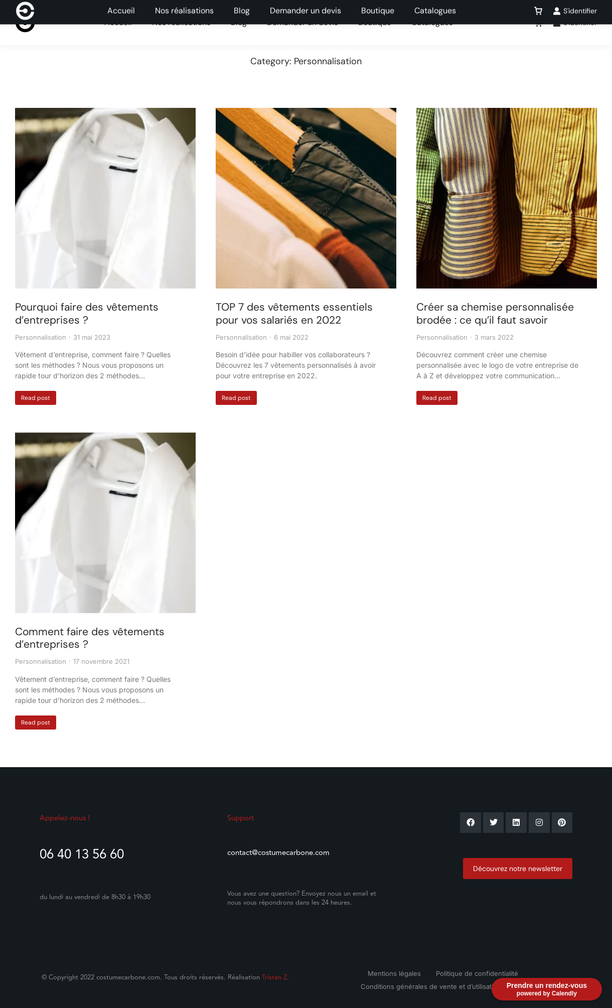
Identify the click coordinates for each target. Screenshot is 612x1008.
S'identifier (575, 22)
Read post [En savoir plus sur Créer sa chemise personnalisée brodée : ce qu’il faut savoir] (436, 398)
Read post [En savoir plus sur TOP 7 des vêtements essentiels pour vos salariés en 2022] (236, 398)
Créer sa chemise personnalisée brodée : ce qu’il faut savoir (495, 313)
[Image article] (105, 198)
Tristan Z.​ (275, 977)
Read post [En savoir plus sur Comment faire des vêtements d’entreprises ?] (35, 722)
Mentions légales (394, 973)
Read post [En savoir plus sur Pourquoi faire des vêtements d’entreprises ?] (35, 398)
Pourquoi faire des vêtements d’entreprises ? (87, 313)
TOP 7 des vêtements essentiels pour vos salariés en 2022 (294, 313)
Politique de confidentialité (477, 973)
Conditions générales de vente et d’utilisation (431, 986)
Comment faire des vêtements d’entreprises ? (90, 638)
